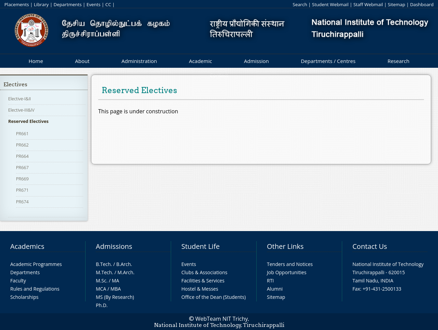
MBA (116, 288)
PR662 (22, 145)
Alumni (275, 288)
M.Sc (101, 280)
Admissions (114, 246)
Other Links (285, 246)
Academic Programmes (36, 264)
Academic (200, 61)
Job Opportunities (286, 272)
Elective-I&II (19, 99)
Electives (15, 84)
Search (300, 4)
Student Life (200, 246)
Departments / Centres (328, 61)
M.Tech (104, 272)
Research (398, 61)
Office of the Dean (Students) (213, 297)
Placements (16, 4)
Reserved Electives (28, 121)
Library (41, 4)
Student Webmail (330, 4)
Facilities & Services (202, 280)
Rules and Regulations (35, 288)
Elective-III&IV (21, 110)
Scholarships (24, 297)
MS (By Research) (115, 297)
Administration (139, 61)
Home (35, 61)
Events (94, 4)
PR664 (22, 156)
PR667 (22, 167)
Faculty (18, 280)
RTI (270, 280)
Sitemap (396, 4)
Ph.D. (102, 305)
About (82, 61)
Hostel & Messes (199, 288)
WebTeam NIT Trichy (221, 318)
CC (108, 4)
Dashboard (422, 4)
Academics (27, 246)
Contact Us (369, 246)
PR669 (22, 179)
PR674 (22, 202)
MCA (101, 288)
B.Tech (103, 264)
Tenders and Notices (290, 264)
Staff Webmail (368, 4)
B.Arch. (124, 264)
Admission (256, 61)
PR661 (22, 133)
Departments (68, 4)
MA (115, 280)
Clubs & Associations (204, 272)
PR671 (22, 190)
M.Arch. (125, 272)
